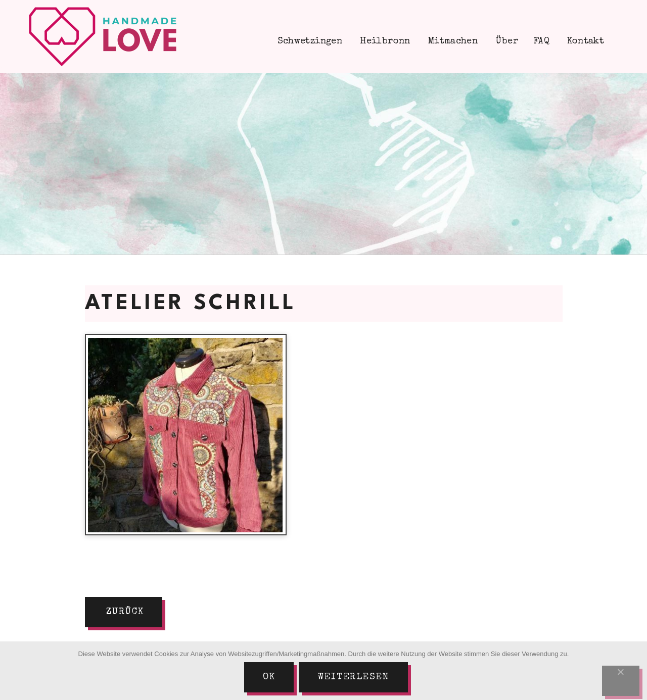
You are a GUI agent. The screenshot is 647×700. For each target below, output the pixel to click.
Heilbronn (383, 41)
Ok (269, 677)
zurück (125, 612)
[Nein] (620, 681)
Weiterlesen (353, 677)
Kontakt (584, 41)
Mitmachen (452, 41)
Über (505, 41)
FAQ (541, 41)
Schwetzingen (308, 41)
